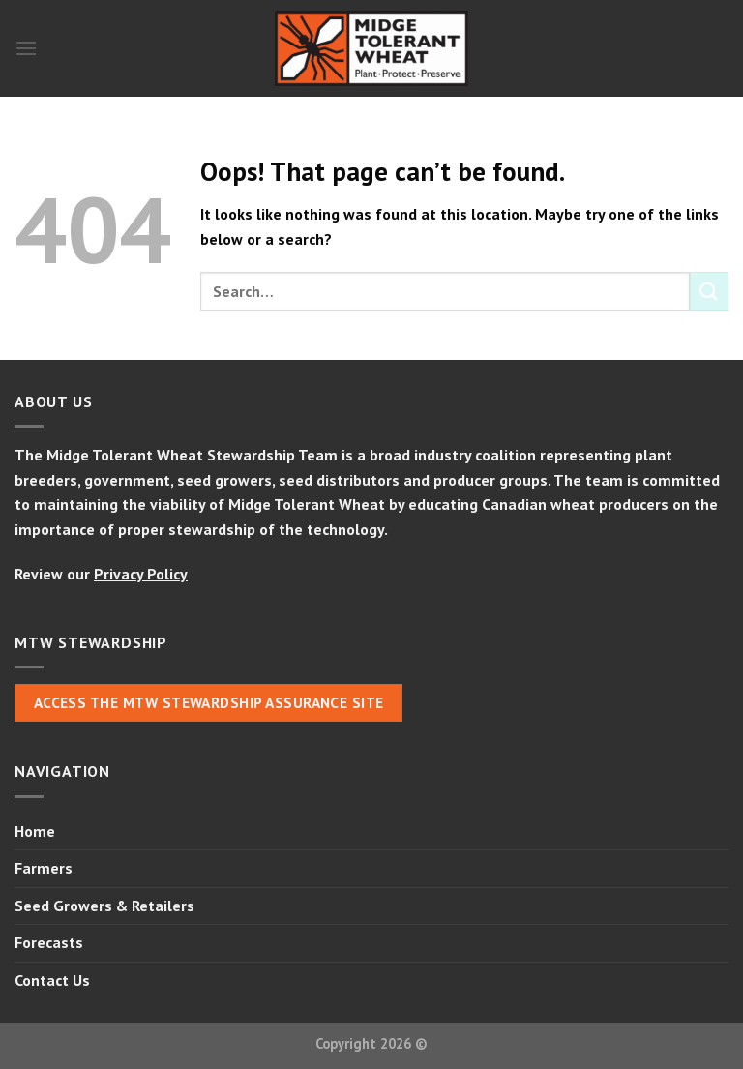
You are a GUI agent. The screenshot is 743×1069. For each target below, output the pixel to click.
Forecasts (49, 942)
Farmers (44, 867)
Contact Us (52, 980)
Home (35, 831)
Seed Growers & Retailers (104, 905)
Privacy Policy (141, 573)
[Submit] (709, 291)
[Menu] (26, 48)
